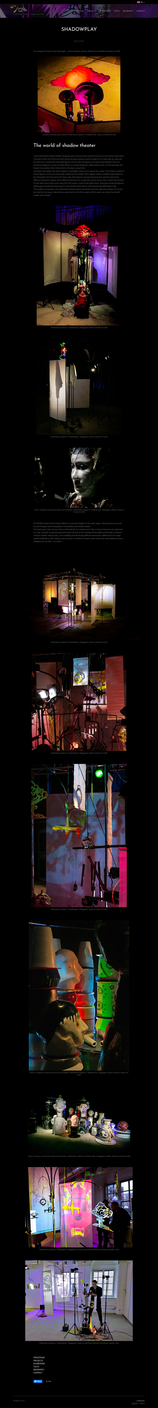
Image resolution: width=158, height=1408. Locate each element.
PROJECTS (38, 1360)
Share (38, 1381)
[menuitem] (79, 11)
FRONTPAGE (39, 1357)
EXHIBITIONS (39, 1363)
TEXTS (36, 1366)
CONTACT (37, 1372)
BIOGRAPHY (38, 1369)
